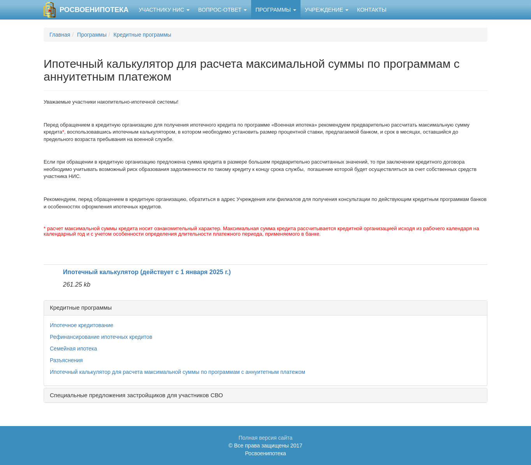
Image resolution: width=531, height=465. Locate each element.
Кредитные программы (142, 35)
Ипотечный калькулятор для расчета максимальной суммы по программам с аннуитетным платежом (177, 372)
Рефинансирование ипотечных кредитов (101, 337)
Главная (59, 35)
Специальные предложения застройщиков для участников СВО (136, 395)
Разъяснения (66, 360)
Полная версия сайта (266, 438)
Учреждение (326, 10)
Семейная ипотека (73, 348)
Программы (275, 10)
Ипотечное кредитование (81, 325)
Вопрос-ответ (222, 10)
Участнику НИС (164, 10)
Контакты (372, 10)
